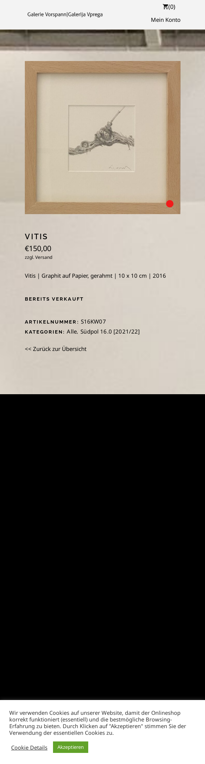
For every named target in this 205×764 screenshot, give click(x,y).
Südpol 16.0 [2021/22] (110, 331)
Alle (72, 331)
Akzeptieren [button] (70, 747)
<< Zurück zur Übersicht (55, 348)
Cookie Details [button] (29, 747)
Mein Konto (166, 19)
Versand (43, 257)
